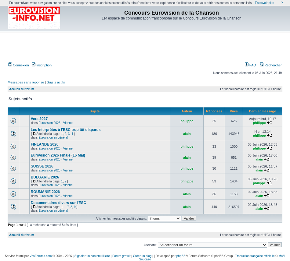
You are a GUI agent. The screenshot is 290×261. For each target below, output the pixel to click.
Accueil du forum (21, 89)
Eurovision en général (53, 137)
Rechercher (271, 65)
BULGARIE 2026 (45, 177)
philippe (186, 121)
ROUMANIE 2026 (45, 192)
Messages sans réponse (26, 82)
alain (187, 134)
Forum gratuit (121, 256)
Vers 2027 (39, 119)
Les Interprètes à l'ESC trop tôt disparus (66, 130)
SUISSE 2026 (42, 166)
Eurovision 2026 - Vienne (55, 123)
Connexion (18, 65)
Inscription (42, 65)
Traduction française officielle (255, 256)
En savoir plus (264, 3)
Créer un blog (142, 256)
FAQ (250, 65)
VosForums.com (41, 256)
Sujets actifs (56, 82)
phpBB (181, 256)
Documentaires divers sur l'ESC (58, 203)
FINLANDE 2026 (45, 144)
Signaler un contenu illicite (92, 256)
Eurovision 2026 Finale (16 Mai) (58, 155)
